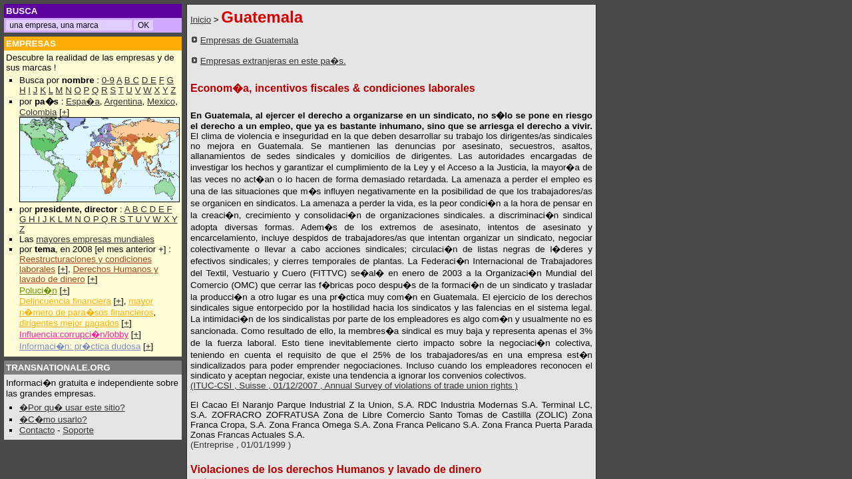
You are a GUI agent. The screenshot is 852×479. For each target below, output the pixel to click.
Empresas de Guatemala (249, 40)
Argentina (123, 101)
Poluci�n (38, 290)
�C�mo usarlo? (53, 419)
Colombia (38, 112)
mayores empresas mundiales (95, 239)
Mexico (161, 101)
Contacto (37, 430)
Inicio (200, 20)
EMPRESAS (31, 44)
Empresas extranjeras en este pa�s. (273, 61)
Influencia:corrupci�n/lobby (73, 334)
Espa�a (83, 101)
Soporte (78, 430)
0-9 (108, 80)
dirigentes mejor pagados (69, 323)
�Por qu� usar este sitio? (72, 407)
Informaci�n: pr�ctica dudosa (79, 346)
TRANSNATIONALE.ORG (58, 368)
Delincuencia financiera (65, 301)
